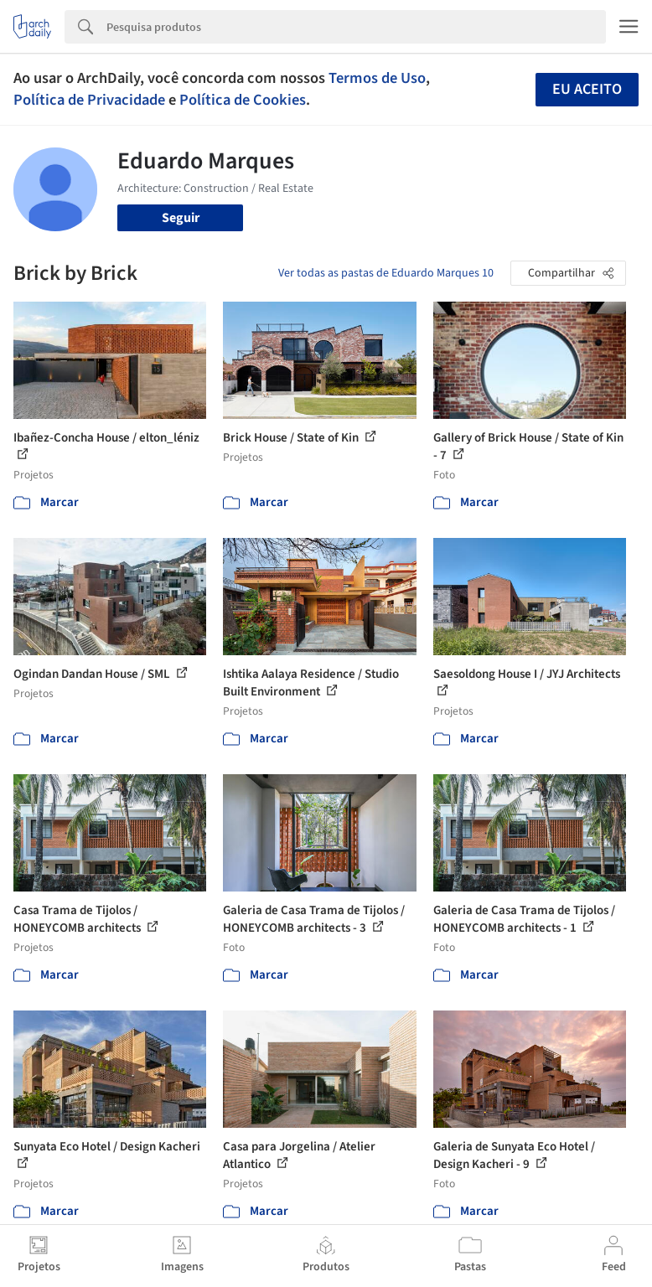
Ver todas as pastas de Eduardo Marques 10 (386, 273)
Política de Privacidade (89, 100)
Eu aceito (587, 89)
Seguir (180, 218)
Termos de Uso (377, 78)
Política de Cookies (242, 100)
